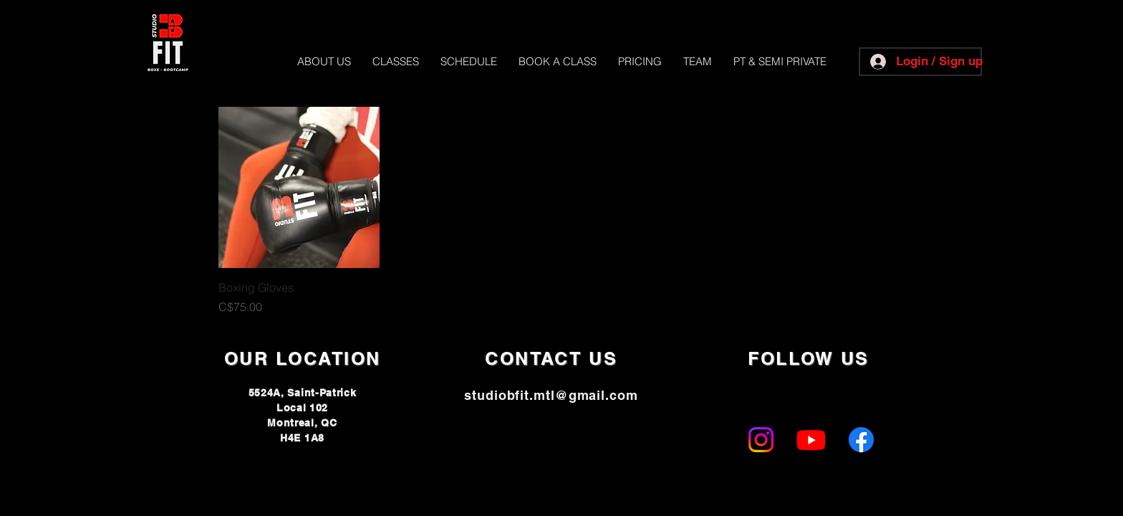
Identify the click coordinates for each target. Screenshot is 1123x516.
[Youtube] (811, 440)
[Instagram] (761, 440)
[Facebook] (861, 440)
